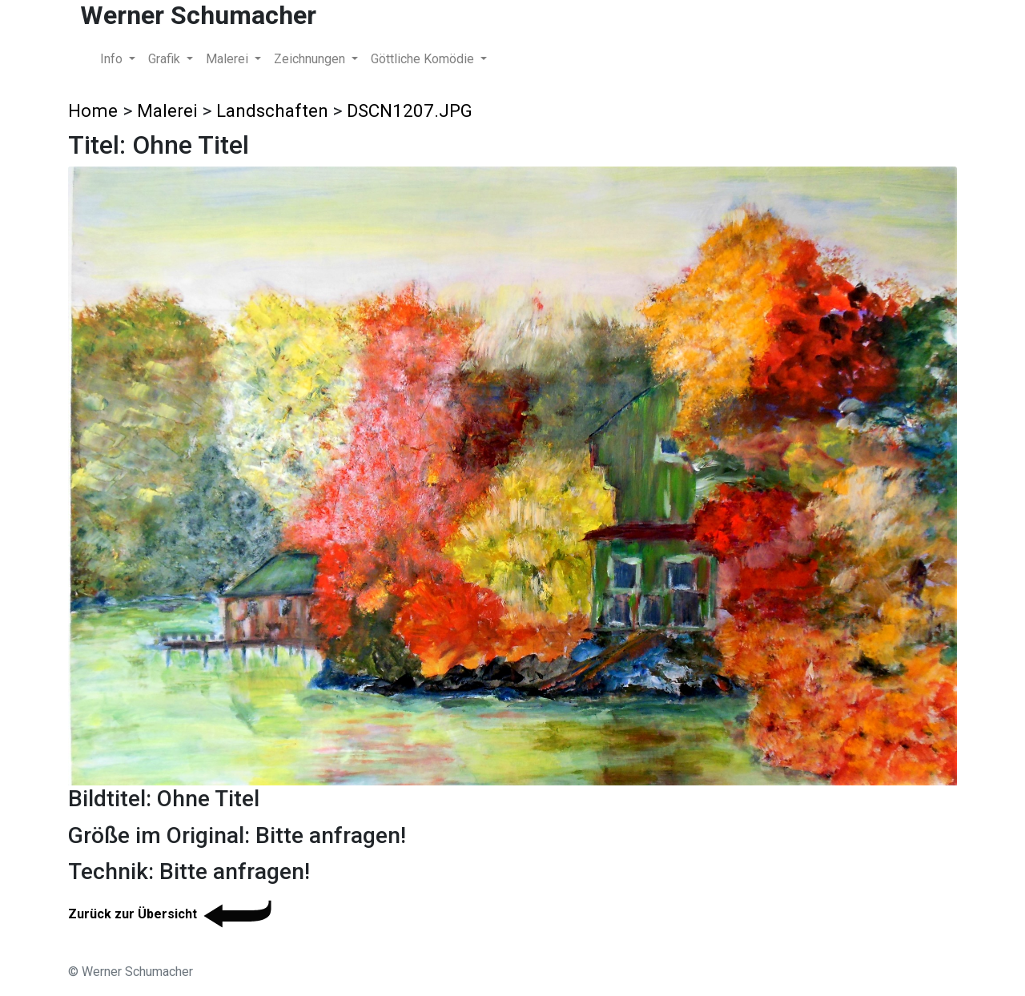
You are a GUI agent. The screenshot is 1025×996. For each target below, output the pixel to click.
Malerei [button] (228, 58)
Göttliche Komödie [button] (424, 58)
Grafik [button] (165, 58)
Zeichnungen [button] (311, 58)
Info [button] (113, 58)
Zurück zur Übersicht (172, 914)
